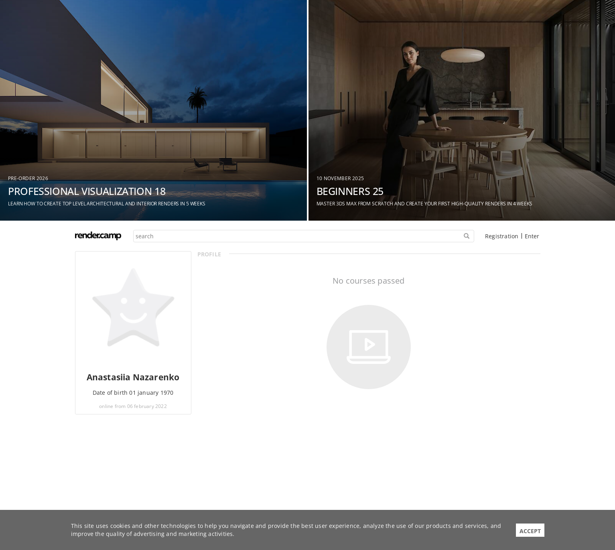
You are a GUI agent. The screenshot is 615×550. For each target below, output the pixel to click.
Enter (532, 236)
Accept (530, 531)
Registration (501, 236)
